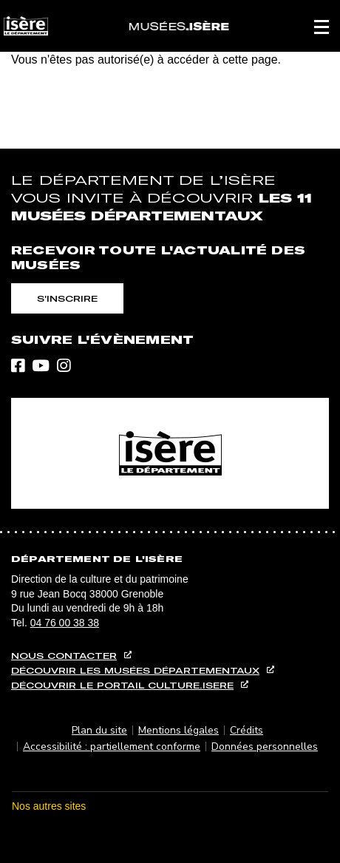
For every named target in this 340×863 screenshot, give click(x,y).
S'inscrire (67, 298)
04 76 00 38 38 (64, 623)
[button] (321, 26)
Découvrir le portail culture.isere (122, 685)
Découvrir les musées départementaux (135, 670)
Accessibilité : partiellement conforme (111, 747)
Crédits (246, 730)
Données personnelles (264, 747)
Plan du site (99, 730)
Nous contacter (64, 655)
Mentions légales (178, 730)
